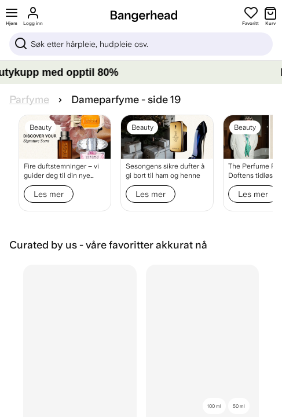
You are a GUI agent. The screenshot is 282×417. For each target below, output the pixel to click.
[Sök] (141, 44)
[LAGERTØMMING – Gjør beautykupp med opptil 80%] (141, 72)
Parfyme (29, 99)
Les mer (49, 194)
